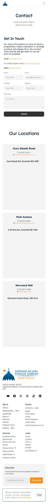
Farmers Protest (9, 458)
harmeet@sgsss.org (32, 63)
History (5, 408)
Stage (27, 411)
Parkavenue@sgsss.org (24, 223)
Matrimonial (7, 439)
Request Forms (9, 425)
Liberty (28, 445)
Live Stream (30, 451)
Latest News (30, 422)
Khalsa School (8, 448)
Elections (6, 419)
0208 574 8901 (15, 68)
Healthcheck (7, 454)
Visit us (28, 442)
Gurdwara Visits (9, 436)
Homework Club (9, 442)
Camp (27, 417)
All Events (29, 408)
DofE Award (30, 414)
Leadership (7, 414)
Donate (28, 448)
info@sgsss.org (15, 59)
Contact (28, 439)
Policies (6, 422)
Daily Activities (8, 451)
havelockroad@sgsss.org (25, 155)
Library (5, 445)
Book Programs (31, 419)
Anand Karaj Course (33, 425)
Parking (6, 428)
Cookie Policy (25, 498)
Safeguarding (8, 411)
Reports (6, 417)
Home (27, 436)
